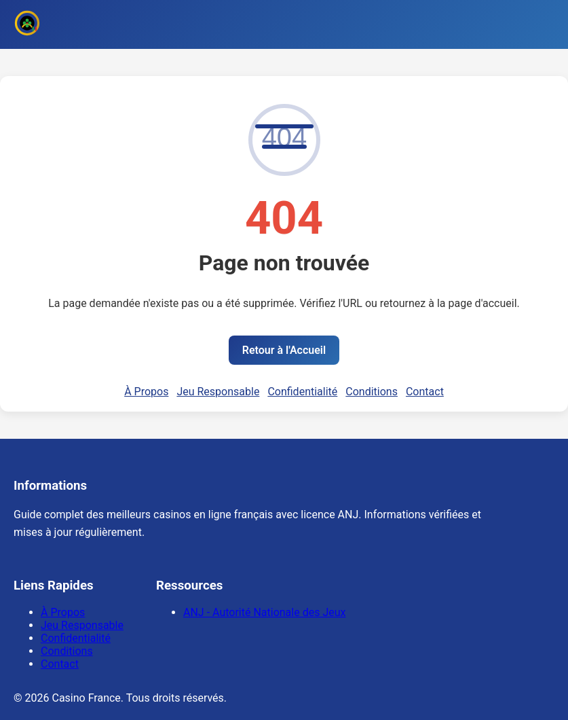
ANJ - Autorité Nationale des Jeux (264, 612)
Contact (425, 391)
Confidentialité (302, 391)
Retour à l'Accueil (284, 350)
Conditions (371, 391)
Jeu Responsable (217, 391)
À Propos (146, 391)
